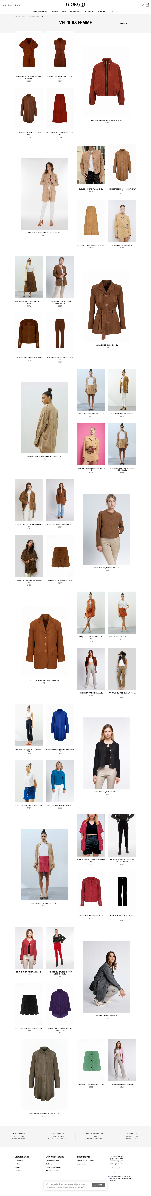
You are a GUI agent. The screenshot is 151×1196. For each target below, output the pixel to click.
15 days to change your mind (94, 1137)
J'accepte (98, 1185)
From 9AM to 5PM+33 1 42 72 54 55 (132, 1137)
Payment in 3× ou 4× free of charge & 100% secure (56, 1137)
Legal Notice (82, 1164)
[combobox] (8, 5)
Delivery (49, 1164)
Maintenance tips (52, 1161)
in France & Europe (18, 1138)
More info (80, 1187)
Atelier (17, 1164)
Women (54, 11)
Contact (102, 11)
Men (64, 11)
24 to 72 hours (19, 1136)
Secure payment (56, 1133)
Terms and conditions (85, 1161)
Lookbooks (19, 1161)
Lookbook (75, 11)
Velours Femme (40, 11)
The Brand (89, 11)
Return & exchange (94, 1133)
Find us (17, 1167)
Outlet (114, 11)
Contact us (19, 1170)
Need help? (132, 1133)
